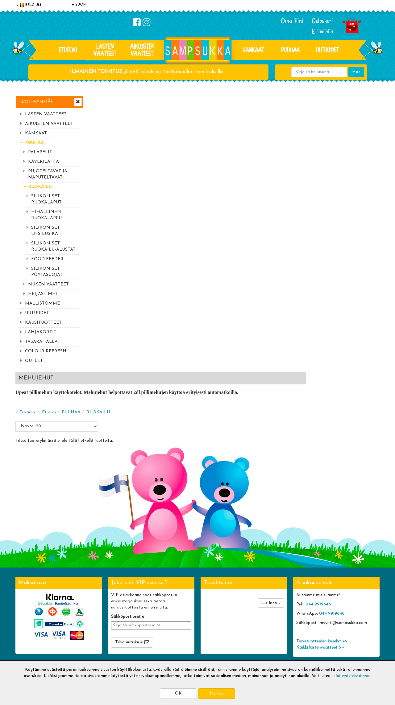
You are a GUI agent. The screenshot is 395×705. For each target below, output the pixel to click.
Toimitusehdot (104, 617)
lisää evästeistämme (351, 676)
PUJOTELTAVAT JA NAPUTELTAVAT (47, 174)
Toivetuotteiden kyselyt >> (321, 566)
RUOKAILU (40, 187)
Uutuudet (327, 50)
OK (178, 693)
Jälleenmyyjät (29, 654)
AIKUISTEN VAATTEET (142, 49)
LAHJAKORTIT (40, 332)
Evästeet (25, 607)
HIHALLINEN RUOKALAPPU (46, 215)
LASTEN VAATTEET (105, 49)
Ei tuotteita (322, 31)
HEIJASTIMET (43, 294)
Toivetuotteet (103, 626)
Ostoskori (322, 20)
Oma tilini (292, 20)
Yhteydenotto (29, 635)
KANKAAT (253, 50)
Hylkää (217, 693)
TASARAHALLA (41, 341)
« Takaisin (99, 135)
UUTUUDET (37, 313)
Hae (356, 72)
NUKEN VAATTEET (48, 284)
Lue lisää (271, 528)
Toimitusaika (102, 607)
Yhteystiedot (28, 626)
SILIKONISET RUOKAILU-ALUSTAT (53, 246)
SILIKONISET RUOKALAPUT (46, 199)
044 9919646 (318, 529)
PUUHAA (290, 50)
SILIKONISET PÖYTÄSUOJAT (47, 271)
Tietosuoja (26, 617)
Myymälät (26, 644)
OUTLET (34, 361)
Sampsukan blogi (180, 626)
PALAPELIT (40, 152)
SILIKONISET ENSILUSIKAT (45, 230)
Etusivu (68, 50)
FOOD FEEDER (47, 259)
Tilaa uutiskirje (129, 567)
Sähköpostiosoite (127, 541)
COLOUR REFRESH (45, 351)
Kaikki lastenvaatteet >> (320, 572)
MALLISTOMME (42, 303)
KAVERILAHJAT (44, 161)
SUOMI (79, 4)
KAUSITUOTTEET (43, 322)
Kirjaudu (172, 607)
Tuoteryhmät (36, 102)
